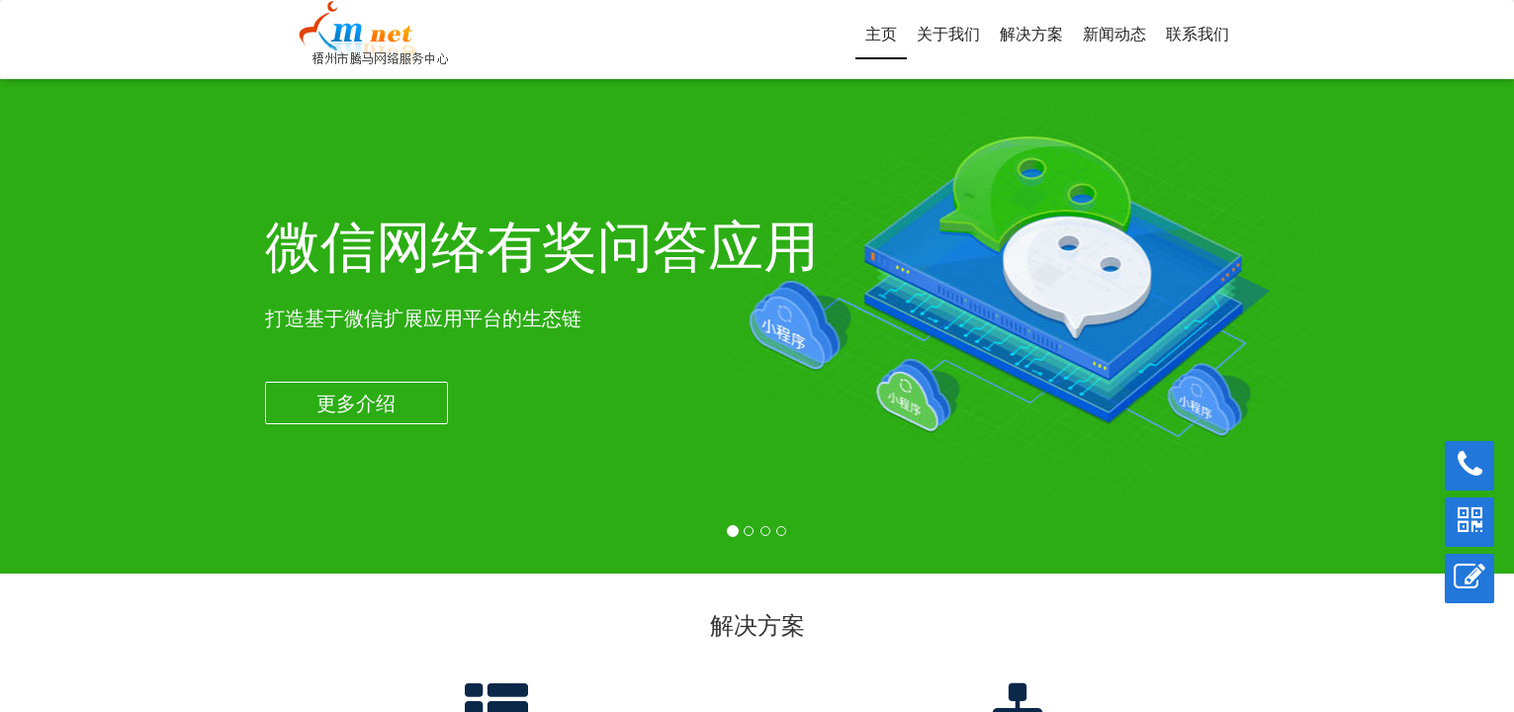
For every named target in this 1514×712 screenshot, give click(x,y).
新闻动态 (1114, 34)
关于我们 (948, 34)
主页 (881, 34)
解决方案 (1031, 34)
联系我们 (1197, 34)
